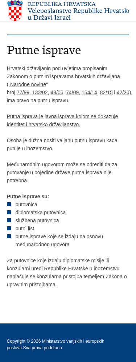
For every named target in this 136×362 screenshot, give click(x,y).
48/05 (56, 92)
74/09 (72, 92)
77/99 (23, 92)
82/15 (106, 92)
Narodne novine (28, 84)
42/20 (123, 92)
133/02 (40, 92)
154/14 (89, 92)
